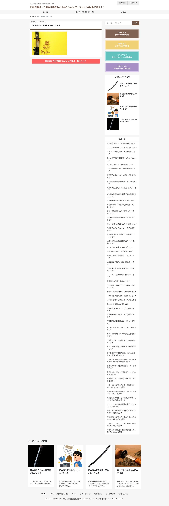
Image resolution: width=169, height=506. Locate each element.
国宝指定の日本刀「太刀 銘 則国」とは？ (121, 143)
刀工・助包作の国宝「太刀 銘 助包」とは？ (122, 147)
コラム (123, 12)
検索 (136, 23)
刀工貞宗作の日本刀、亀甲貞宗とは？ (120, 247)
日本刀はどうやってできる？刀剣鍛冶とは (121, 300)
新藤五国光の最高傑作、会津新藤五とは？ (121, 292)
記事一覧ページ (85, 497)
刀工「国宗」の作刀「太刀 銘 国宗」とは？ (122, 224)
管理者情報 (122, 3)
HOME (46, 12)
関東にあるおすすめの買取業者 (122, 34)
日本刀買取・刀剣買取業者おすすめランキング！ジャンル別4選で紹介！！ (67, 7)
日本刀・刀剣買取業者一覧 (84, 12)
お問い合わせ (123, 497)
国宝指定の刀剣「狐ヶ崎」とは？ (118, 281)
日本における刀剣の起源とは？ (117, 304)
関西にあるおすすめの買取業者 (122, 45)
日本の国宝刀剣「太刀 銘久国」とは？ (120, 251)
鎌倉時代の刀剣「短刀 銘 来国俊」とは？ (121, 201)
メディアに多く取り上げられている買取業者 (122, 56)
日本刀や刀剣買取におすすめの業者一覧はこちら (65, 61)
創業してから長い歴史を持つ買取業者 (122, 67)
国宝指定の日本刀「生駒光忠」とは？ (120, 164)
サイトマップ (133, 3)
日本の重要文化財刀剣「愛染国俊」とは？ (121, 296)
